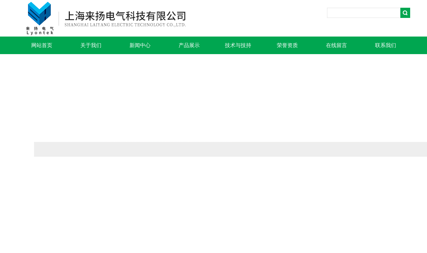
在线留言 (336, 45)
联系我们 (385, 45)
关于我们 (90, 45)
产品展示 (189, 45)
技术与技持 (238, 45)
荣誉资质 (287, 45)
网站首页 (41, 45)
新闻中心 (140, 45)
